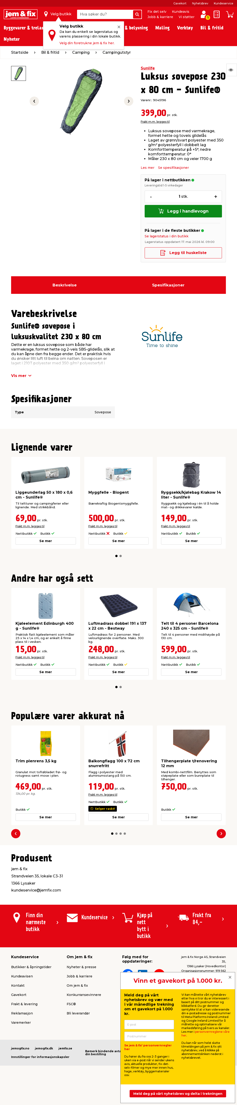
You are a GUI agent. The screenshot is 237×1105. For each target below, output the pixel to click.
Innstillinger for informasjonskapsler (40, 1056)
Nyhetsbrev (200, 3)
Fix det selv (156, 11)
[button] (116, 556)
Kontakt (18, 985)
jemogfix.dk (44, 1048)
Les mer (147, 168)
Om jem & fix (77, 985)
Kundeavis (180, 11)
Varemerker (21, 1022)
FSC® (71, 1004)
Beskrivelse (65, 285)
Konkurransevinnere (84, 995)
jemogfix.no (20, 1048)
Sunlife (148, 68)
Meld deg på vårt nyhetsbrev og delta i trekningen (177, 1094)
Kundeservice (223, 3)
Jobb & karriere (160, 17)
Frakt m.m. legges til (155, 121)
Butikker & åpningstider (31, 967)
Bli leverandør (78, 1013)
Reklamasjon (22, 1013)
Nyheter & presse (81, 967)
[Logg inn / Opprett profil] (203, 14)
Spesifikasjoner (168, 285)
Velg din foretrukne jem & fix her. (87, 43)
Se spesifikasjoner (173, 168)
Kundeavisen (22, 976)
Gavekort (180, 3)
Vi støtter (186, 17)
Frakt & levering (24, 1004)
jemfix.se (65, 1048)
